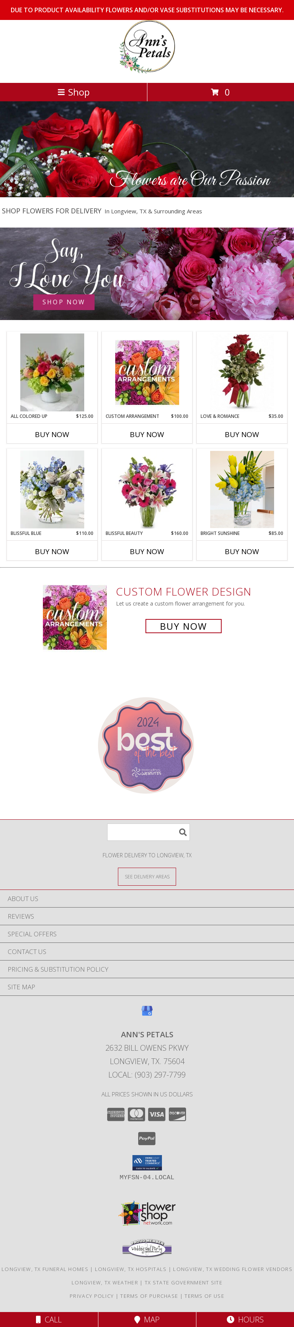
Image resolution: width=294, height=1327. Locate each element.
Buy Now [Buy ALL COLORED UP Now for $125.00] (52, 434)
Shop (73, 92)
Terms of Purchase (149, 1295)
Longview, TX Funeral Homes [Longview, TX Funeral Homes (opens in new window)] (45, 1269)
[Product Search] (148, 832)
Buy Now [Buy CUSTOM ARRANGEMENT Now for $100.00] (147, 434)
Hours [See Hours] (245, 1319)
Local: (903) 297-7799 (147, 1075)
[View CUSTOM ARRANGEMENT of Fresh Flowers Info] (147, 372)
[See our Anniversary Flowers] (147, 274)
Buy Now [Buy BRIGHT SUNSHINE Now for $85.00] (242, 551)
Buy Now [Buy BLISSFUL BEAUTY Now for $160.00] (147, 551)
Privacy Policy (92, 1295)
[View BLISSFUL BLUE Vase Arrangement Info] (52, 489)
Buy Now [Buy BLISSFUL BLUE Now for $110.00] (52, 551)
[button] (147, 1162)
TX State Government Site (183, 1282)
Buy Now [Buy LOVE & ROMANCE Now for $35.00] (242, 434)
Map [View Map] (147, 1319)
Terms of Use (204, 1295)
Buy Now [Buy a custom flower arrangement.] (183, 626)
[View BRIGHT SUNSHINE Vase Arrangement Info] (242, 489)
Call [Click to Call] (49, 1319)
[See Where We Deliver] (147, 876)
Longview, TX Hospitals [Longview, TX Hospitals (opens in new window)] (131, 1269)
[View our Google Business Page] (147, 1014)
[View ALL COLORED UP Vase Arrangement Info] (52, 372)
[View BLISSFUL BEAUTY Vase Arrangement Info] (147, 489)
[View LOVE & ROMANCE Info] (242, 372)
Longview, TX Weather (105, 1282)
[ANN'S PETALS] (147, 71)
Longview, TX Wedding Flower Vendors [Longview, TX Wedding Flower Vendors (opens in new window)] (232, 1269)
